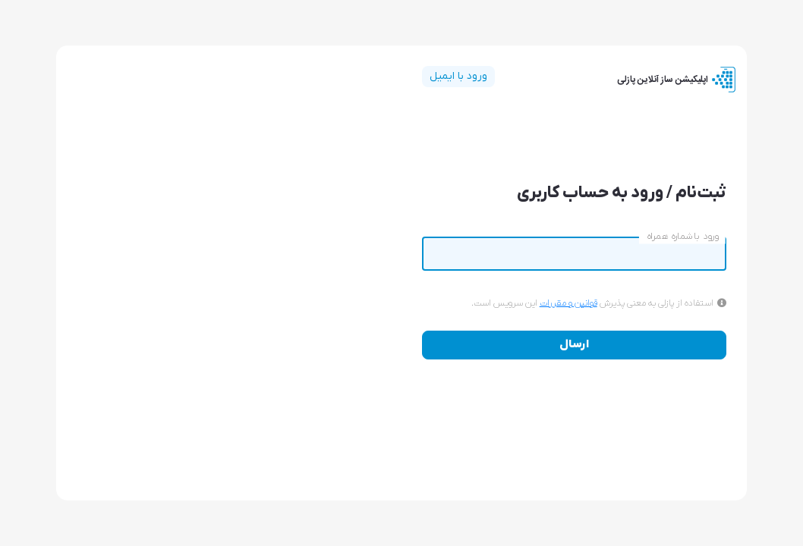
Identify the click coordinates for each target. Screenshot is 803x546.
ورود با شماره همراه (682, 237)
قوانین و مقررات (568, 303)
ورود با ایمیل (458, 76)
